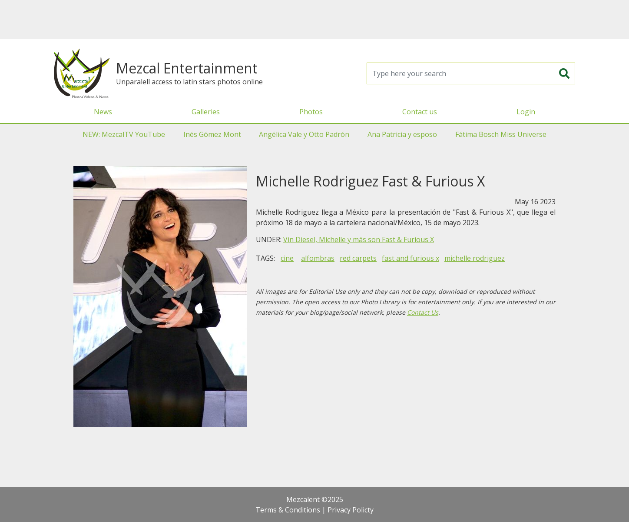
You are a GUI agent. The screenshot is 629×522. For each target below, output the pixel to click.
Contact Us (422, 312)
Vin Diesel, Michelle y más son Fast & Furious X (358, 239)
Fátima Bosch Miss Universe (500, 134)
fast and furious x (410, 258)
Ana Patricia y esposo (402, 134)
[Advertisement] (314, 19)
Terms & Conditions (287, 510)
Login (525, 111)
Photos (311, 111)
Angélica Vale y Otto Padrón (304, 134)
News (103, 111)
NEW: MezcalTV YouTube (124, 134)
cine (287, 258)
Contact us (419, 111)
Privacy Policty (351, 510)
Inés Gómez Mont (212, 134)
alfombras (317, 258)
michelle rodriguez (474, 258)
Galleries (206, 111)
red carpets (358, 258)
